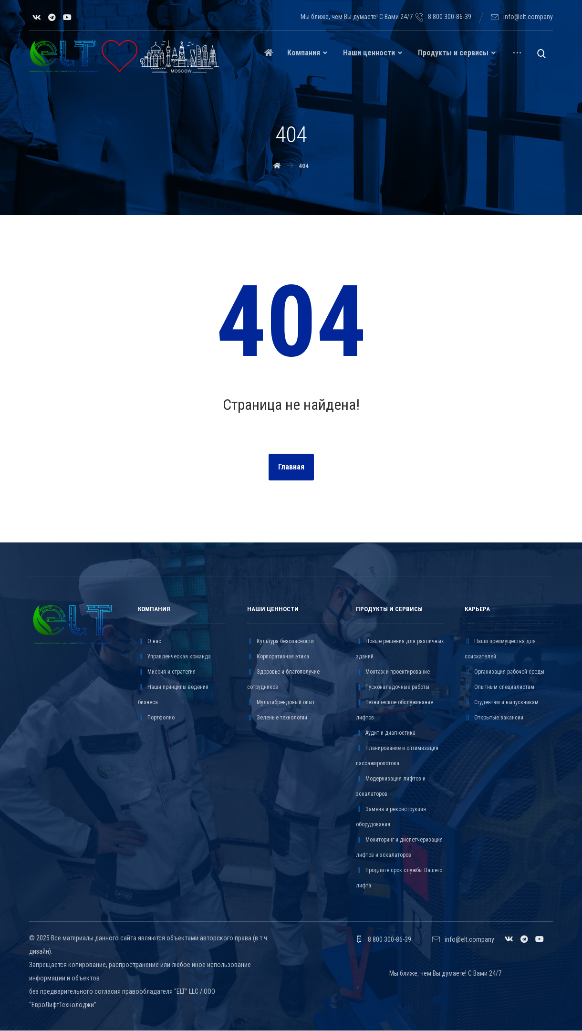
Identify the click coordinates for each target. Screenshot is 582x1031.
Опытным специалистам (499, 687)
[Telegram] (52, 17)
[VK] (36, 17)
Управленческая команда (174, 657)
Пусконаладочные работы (392, 687)
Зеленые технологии (277, 718)
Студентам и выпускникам (502, 702)
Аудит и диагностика (386, 733)
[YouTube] (67, 17)
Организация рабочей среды (504, 672)
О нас (149, 641)
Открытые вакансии (494, 718)
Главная (291, 467)
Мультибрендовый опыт (281, 702)
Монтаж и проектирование (393, 672)
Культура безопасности (280, 641)
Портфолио (156, 718)
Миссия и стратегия (167, 672)
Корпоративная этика (278, 657)
